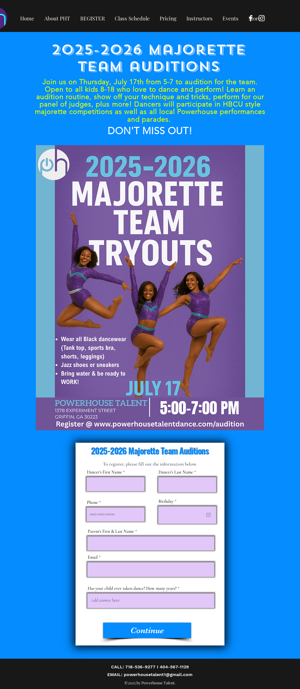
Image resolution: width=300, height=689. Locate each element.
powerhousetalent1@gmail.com (158, 674)
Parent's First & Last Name (111, 531)
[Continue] (147, 630)
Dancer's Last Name (176, 472)
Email (93, 557)
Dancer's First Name (104, 472)
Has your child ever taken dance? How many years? (132, 588)
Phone (92, 502)
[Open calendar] (208, 515)
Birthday (168, 501)
